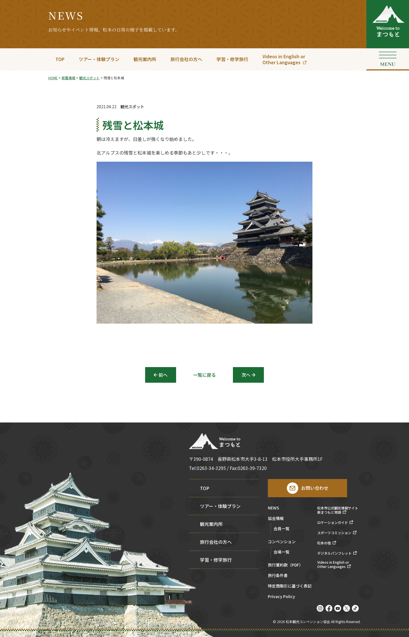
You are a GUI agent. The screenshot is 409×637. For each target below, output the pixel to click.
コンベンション (282, 542)
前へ (163, 374)
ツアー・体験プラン (99, 59)
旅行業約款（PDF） (285, 565)
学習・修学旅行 (232, 59)
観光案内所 (144, 59)
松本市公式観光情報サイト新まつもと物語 (337, 510)
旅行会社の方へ (186, 59)
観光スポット (132, 106)
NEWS (273, 508)
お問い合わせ (314, 487)
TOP (59, 59)
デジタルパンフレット (334, 553)
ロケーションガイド (332, 522)
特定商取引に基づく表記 (290, 586)
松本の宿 (324, 543)
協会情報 (276, 518)
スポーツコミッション (334, 532)
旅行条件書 (278, 575)
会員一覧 (281, 528)
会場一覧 (281, 552)
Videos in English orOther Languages (283, 59)
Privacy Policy (281, 596)
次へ (246, 374)
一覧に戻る (204, 374)
